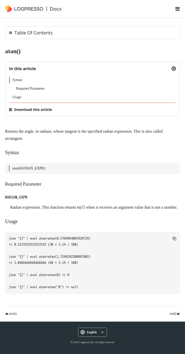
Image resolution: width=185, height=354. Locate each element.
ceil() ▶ (175, 313)
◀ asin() (11, 313)
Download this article (33, 109)
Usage (16, 97)
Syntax (17, 80)
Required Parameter (30, 88)
